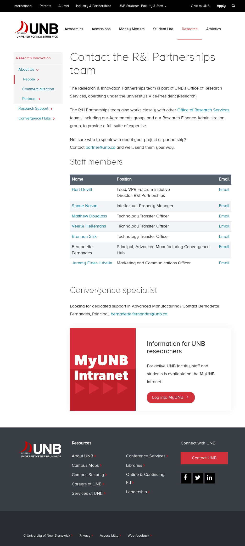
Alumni (63, 6)
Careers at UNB (86, 484)
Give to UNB (200, 6)
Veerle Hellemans (89, 226)
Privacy (84, 535)
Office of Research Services (203, 110)
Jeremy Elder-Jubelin (92, 263)
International (23, 6)
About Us (28, 68)
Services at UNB (87, 493)
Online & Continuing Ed (145, 478)
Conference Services (145, 456)
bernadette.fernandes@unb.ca (139, 314)
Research (190, 29)
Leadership (136, 492)
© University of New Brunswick (46, 535)
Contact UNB (204, 458)
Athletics (213, 29)
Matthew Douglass (89, 216)
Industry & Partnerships (93, 6)
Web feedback (138, 535)
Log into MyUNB (167, 397)
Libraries (134, 465)
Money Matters (132, 29)
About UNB (82, 456)
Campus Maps (85, 465)
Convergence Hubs (36, 117)
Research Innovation (33, 58)
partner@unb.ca (100, 147)
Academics (74, 29)
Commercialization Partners (38, 94)
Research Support (35, 107)
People (31, 78)
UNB (142, 7)
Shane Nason (84, 206)
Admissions (101, 29)
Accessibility (109, 535)
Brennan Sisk (84, 236)
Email (224, 190)
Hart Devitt (82, 190)
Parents (45, 6)
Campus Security (88, 475)
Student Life (163, 29)
